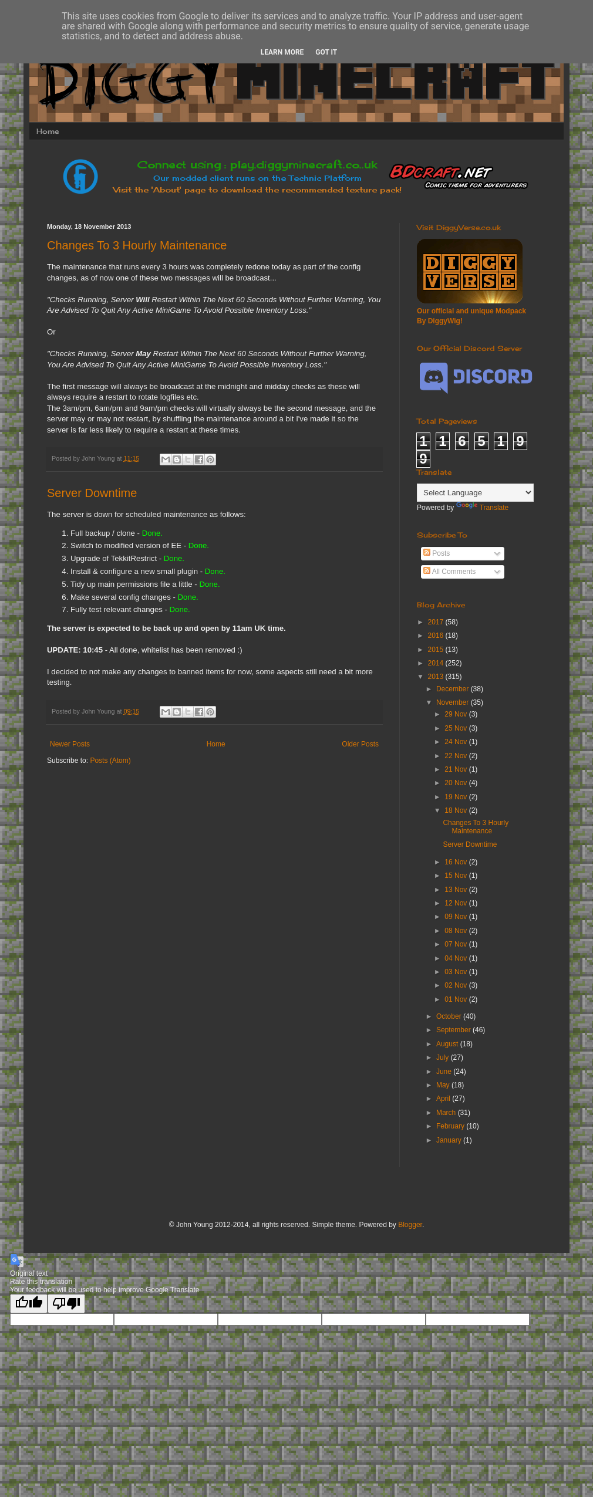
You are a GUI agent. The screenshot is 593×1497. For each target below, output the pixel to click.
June (444, 1071)
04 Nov (456, 958)
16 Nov (456, 862)
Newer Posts (70, 744)
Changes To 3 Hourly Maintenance (137, 245)
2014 (437, 663)
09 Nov (456, 917)
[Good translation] (29, 1303)
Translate (482, 507)
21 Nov (456, 769)
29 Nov (456, 714)
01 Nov (456, 999)
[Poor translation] (66, 1303)
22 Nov (456, 756)
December (453, 689)
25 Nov (456, 728)
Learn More (282, 52)
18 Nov (456, 810)
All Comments (449, 571)
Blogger (410, 1225)
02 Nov (456, 985)
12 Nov (456, 903)
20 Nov (456, 783)
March (447, 1113)
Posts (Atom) (110, 760)
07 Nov (456, 944)
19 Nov (456, 797)
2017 (437, 622)
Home (47, 131)
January (449, 1140)
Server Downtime (92, 492)
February (451, 1126)
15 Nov (456, 875)
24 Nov (456, 742)
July (443, 1057)
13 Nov (456, 890)
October (449, 1016)
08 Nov (456, 931)
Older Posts (360, 744)
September (454, 1030)
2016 (437, 635)
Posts (436, 553)
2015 (437, 650)
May (444, 1085)
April (444, 1098)
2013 (437, 677)
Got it (326, 52)
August (448, 1044)
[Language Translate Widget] (475, 493)
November (453, 702)
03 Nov (456, 972)
